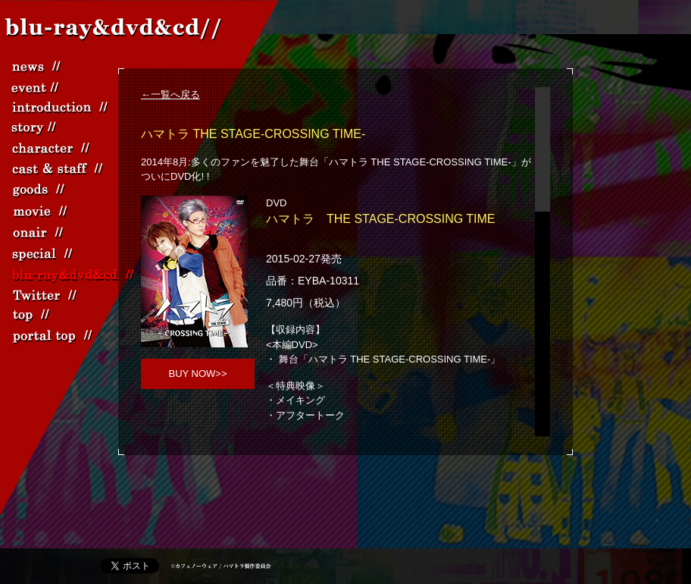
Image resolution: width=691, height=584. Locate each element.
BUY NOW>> (197, 373)
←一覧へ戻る (170, 94)
